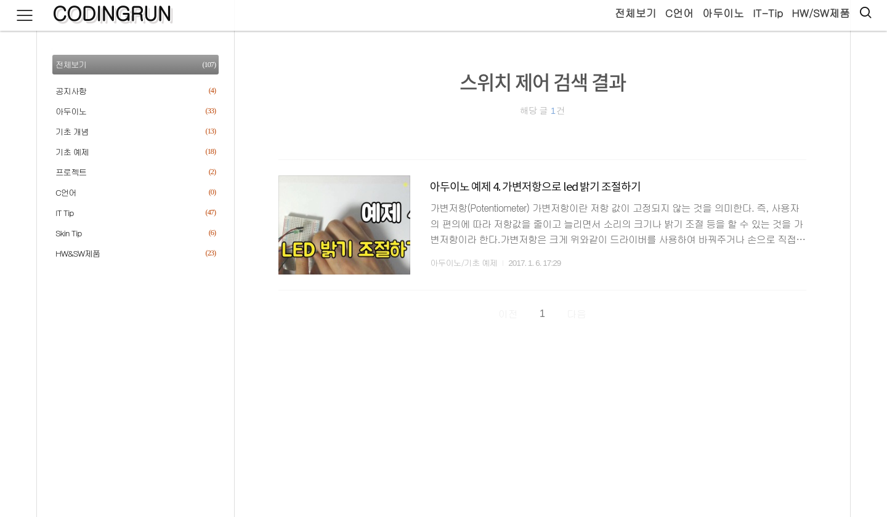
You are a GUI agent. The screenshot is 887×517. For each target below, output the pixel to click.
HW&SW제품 (135, 253)
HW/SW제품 (821, 13)
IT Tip (135, 212)
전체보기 (636, 13)
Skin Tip (135, 233)
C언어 (679, 13)
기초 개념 (135, 131)
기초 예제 (135, 152)
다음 (576, 314)
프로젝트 (135, 172)
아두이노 (723, 13)
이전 (508, 314)
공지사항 (135, 91)
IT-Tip (768, 13)
